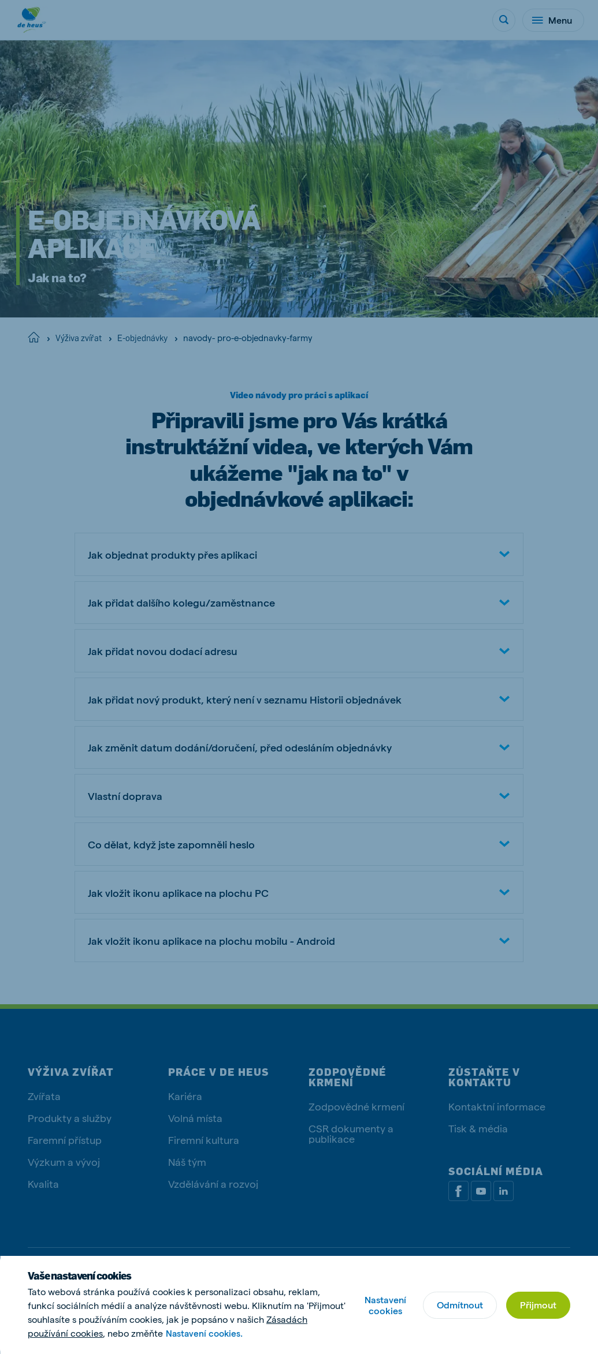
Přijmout (537, 1304)
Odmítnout (458, 1304)
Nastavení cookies (383, 1305)
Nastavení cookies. (206, 1332)
